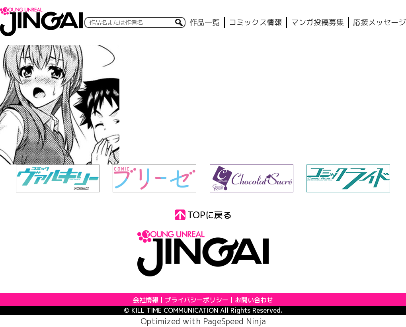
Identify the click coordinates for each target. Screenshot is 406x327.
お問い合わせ (254, 300)
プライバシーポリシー (196, 300)
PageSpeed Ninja (234, 321)
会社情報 (145, 300)
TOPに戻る (203, 215)
